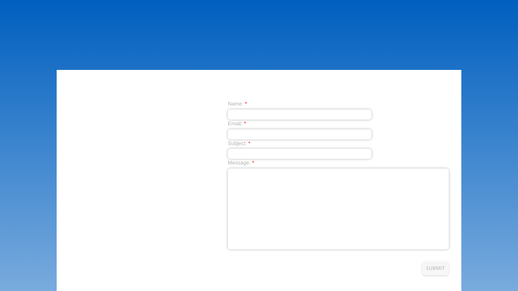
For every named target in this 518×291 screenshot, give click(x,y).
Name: (237, 104)
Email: (237, 123)
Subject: (239, 143)
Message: (241, 163)
